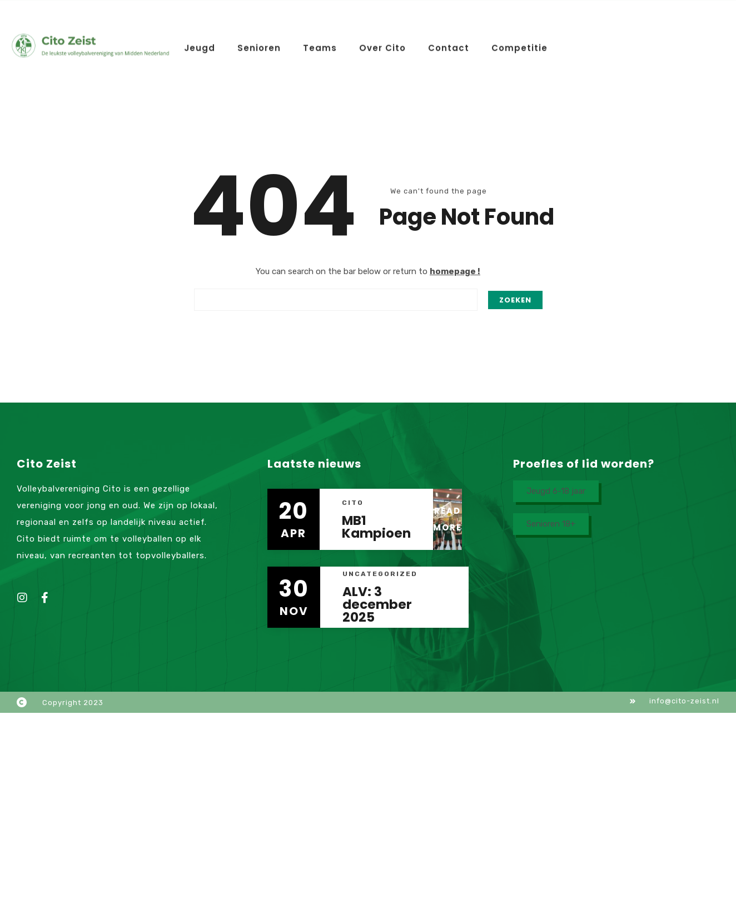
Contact (448, 44)
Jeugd (199, 44)
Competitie (519, 44)
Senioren (259, 44)
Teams (320, 44)
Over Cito (382, 44)
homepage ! (455, 271)
